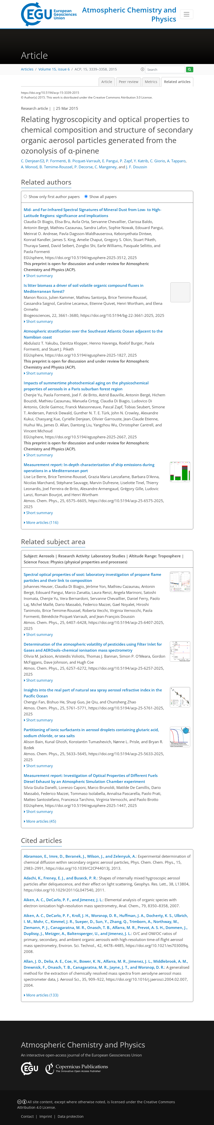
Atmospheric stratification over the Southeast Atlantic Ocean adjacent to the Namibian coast (93, 334)
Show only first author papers (52, 196)
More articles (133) (42, 994)
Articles (27, 69)
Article (106, 82)
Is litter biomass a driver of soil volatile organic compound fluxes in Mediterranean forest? (84, 288)
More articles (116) (42, 522)
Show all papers (100, 196)
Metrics (151, 82)
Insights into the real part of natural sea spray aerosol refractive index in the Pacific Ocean (93, 692)
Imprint (45, 1116)
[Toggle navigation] (186, 14)
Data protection (71, 1116)
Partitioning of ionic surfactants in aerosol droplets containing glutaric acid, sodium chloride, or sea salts (91, 732)
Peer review (128, 82)
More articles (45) (41, 821)
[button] (142, 69)
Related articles (177, 82)
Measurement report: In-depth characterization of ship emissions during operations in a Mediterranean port (89, 467)
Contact (27, 1116)
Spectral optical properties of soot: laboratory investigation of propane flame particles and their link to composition (92, 577)
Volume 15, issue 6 (54, 69)
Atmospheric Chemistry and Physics (129, 14)
